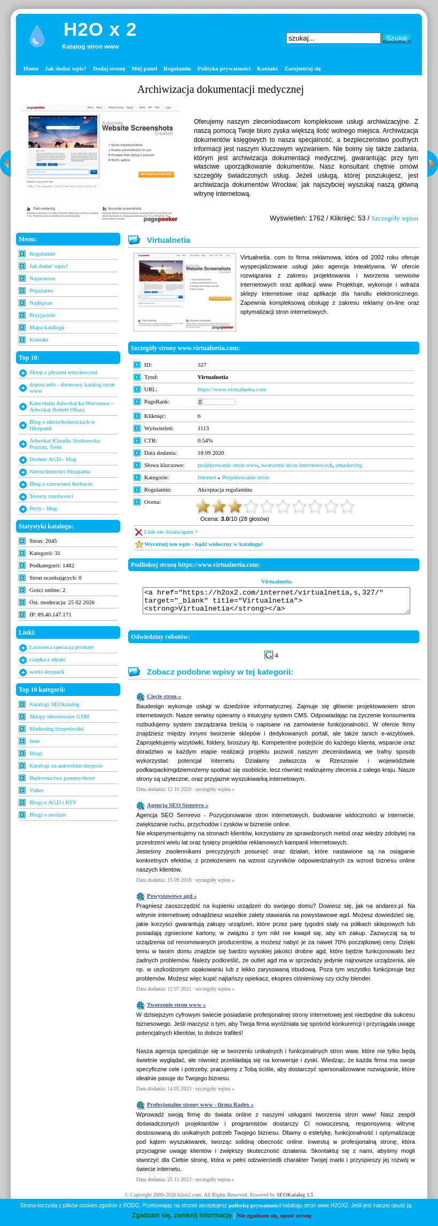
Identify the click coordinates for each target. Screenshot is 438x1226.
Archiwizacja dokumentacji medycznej (220, 89)
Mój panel (144, 68)
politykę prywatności (255, 1205)
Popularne (41, 290)
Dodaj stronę (109, 68)
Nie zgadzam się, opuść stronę (274, 1215)
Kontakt (267, 68)
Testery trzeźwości (51, 496)
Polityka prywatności (224, 68)
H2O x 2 (100, 29)
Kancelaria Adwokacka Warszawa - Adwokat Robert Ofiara (71, 406)
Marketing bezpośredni (56, 728)
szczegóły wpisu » (214, 794)
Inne (34, 741)
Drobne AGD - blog (52, 459)
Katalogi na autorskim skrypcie (66, 765)
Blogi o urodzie (47, 814)
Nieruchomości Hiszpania (59, 471)
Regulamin (177, 68)
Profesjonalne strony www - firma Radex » (200, 1109)
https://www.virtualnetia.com (232, 389)
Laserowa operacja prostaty (61, 647)
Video (36, 790)
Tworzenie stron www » (176, 1009)
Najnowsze (42, 278)
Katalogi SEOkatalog (54, 704)
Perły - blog (43, 508)
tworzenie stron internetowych (297, 465)
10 (347, 507)
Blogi (35, 753)
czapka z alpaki (47, 659)
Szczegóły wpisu (394, 218)
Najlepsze (40, 302)
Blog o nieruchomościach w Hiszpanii (62, 424)
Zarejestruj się (302, 68)
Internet (207, 477)
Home (31, 68)
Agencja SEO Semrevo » (177, 809)
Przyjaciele (42, 315)
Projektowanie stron (245, 477)
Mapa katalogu (47, 327)
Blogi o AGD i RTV (53, 802)
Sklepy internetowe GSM (59, 716)
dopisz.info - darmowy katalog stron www (72, 387)
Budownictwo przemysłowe (62, 777)
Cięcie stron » (164, 701)
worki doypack (47, 671)
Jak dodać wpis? (66, 68)
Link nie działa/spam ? (171, 531)
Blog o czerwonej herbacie (60, 483)
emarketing (348, 465)
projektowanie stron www (228, 465)
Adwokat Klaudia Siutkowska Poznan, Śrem (64, 443)
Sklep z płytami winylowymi (63, 372)
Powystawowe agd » (172, 900)
